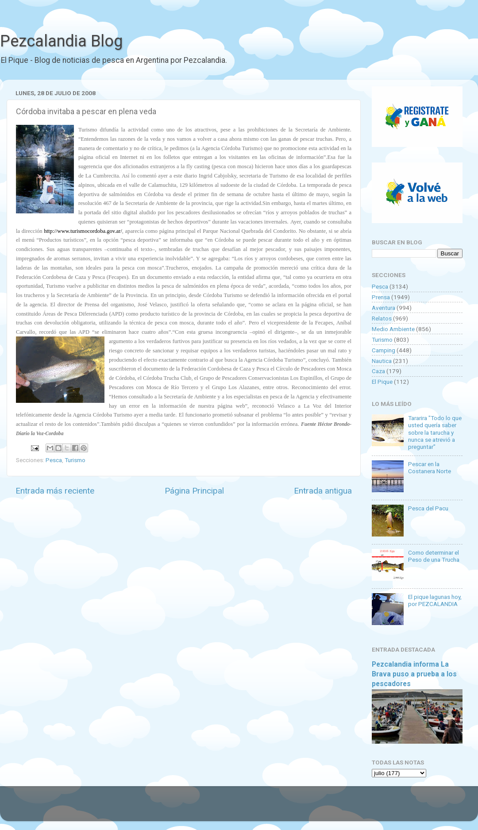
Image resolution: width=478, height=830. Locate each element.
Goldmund (254, 807)
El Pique (382, 381)
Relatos (382, 318)
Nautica (382, 360)
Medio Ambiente (393, 328)
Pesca (54, 459)
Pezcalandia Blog (61, 41)
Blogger (330, 807)
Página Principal (194, 491)
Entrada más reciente (54, 491)
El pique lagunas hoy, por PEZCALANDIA (435, 600)
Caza (378, 370)
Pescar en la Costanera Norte (429, 467)
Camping (383, 350)
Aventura (383, 307)
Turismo (75, 459)
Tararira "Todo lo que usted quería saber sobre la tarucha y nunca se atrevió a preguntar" (435, 432)
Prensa (381, 297)
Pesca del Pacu (428, 508)
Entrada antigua (323, 491)
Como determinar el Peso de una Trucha (433, 556)
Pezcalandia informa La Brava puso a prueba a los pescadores (414, 674)
